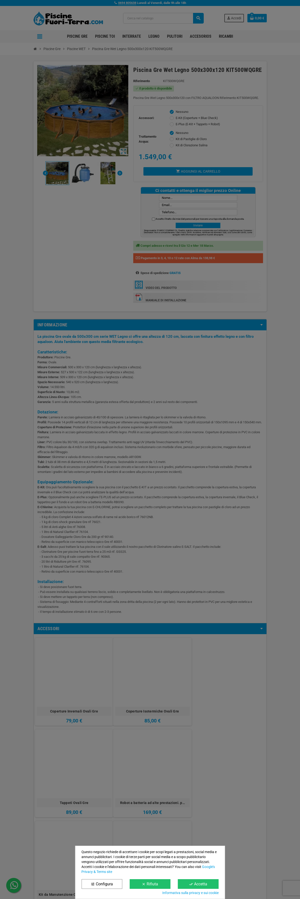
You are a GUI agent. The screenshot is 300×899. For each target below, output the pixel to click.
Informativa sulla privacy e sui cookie (190, 893)
